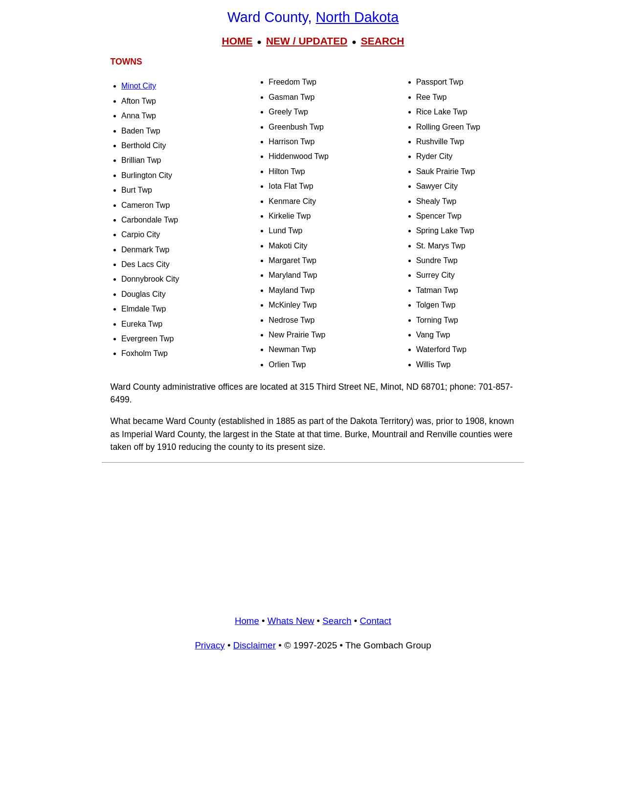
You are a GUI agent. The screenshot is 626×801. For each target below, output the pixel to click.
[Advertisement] (313, 535)
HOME (237, 40)
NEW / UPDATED (306, 40)
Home (247, 621)
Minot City (138, 86)
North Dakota (357, 17)
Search (336, 621)
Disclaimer (254, 645)
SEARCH (382, 40)
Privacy (209, 645)
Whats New (291, 621)
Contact (375, 621)
